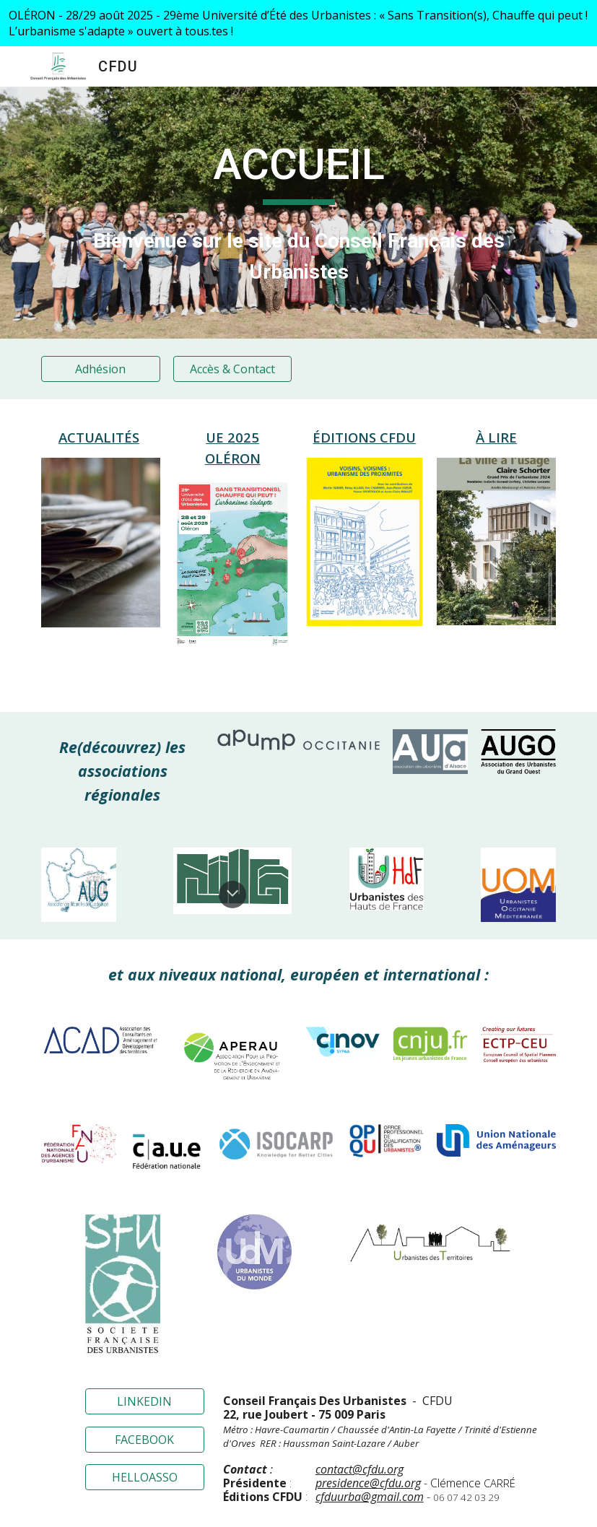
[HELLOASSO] (145, 1477)
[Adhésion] (101, 368)
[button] (232, 894)
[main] (298, 171)
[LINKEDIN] (145, 1401)
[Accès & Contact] (233, 368)
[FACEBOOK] (145, 1439)
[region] (298, 23)
